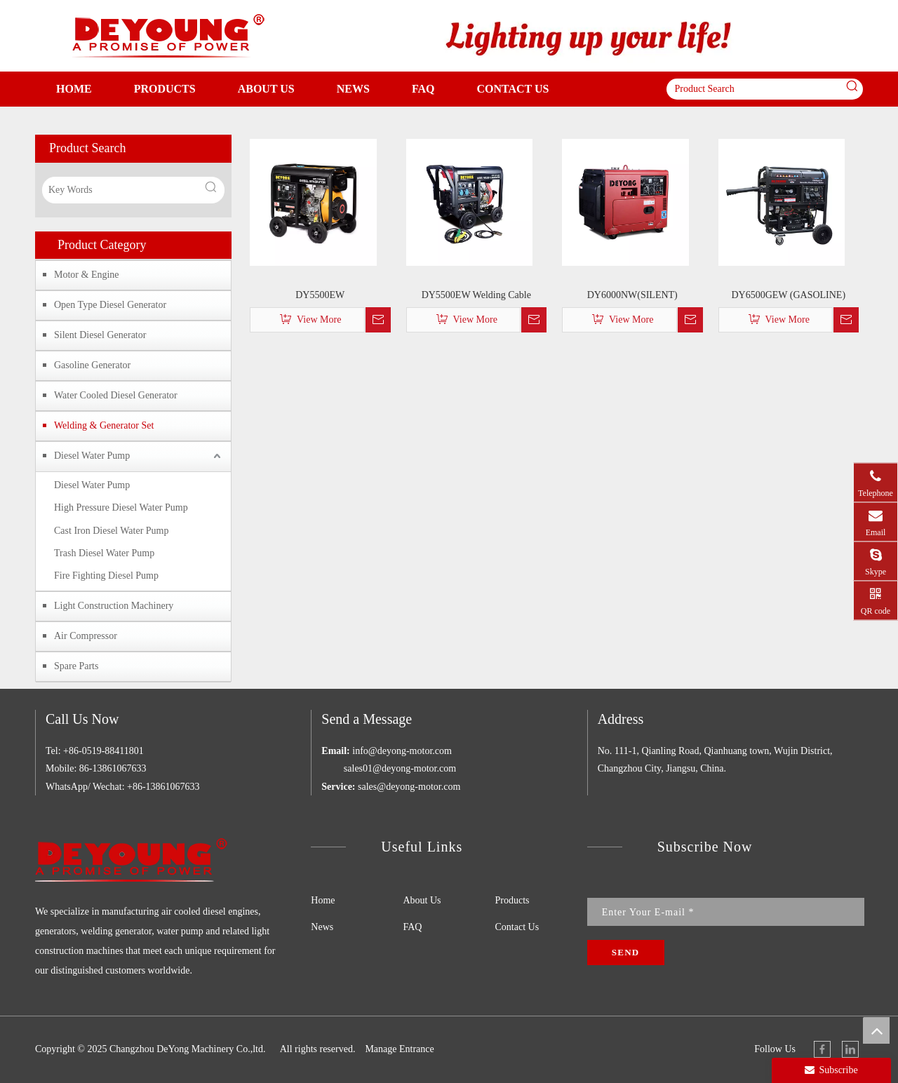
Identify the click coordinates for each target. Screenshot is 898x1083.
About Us (422, 900)
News (322, 927)
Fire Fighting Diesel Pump (106, 575)
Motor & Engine (86, 274)
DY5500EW (319, 295)
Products (512, 900)
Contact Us (517, 927)
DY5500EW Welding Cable (476, 295)
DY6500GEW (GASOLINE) (788, 295)
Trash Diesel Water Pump (104, 553)
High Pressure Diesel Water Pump (121, 507)
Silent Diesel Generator (100, 335)
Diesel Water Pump (92, 455)
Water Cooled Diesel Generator (115, 395)
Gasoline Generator (92, 365)
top (876, 1030)
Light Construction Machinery (113, 605)
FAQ (412, 927)
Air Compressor (85, 636)
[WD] (589, 37)
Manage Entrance (399, 1049)
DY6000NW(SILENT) (632, 295)
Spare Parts (76, 666)
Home (323, 900)
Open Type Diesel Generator (110, 305)
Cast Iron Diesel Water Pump (111, 530)
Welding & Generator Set (104, 425)
